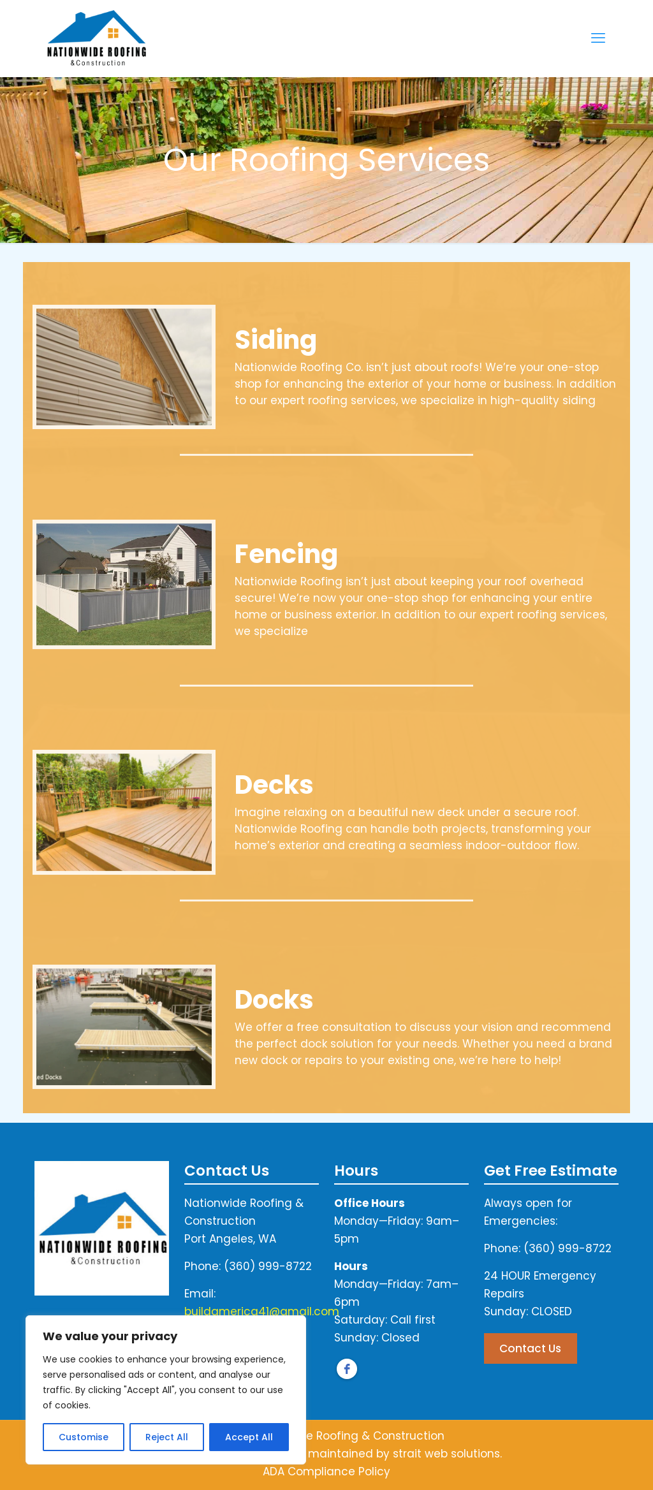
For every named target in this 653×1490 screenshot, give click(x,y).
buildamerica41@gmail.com (261, 1311)
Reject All (166, 1437)
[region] (166, 1389)
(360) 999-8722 (268, 1266)
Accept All (249, 1437)
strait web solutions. (447, 1453)
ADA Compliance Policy (326, 1471)
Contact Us (530, 1348)
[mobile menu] (598, 38)
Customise (83, 1437)
